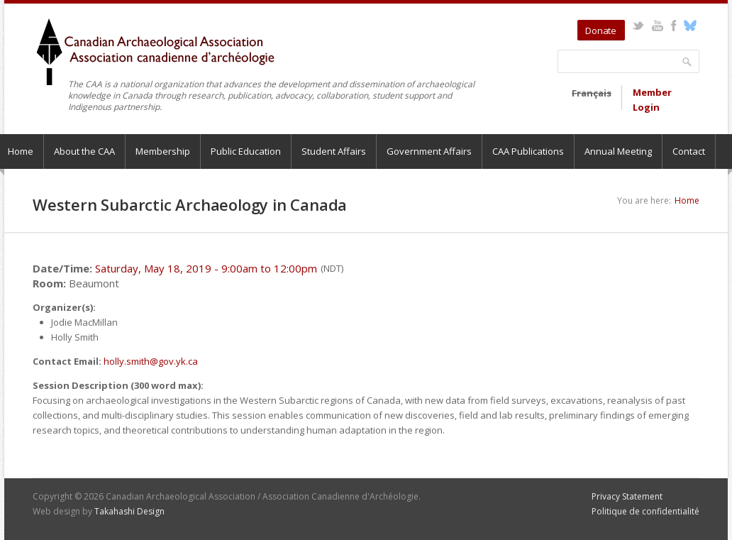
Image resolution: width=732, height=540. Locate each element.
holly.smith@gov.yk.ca (151, 361)
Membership (162, 151)
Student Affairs (333, 151)
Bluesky (689, 25)
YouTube (657, 25)
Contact (688, 151)
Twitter (638, 25)
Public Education (246, 151)
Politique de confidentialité (645, 511)
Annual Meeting (618, 151)
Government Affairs (429, 151)
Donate (600, 30)
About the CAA (84, 151)
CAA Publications (528, 151)
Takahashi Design (129, 511)
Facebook (673, 25)
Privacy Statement (627, 496)
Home (687, 200)
